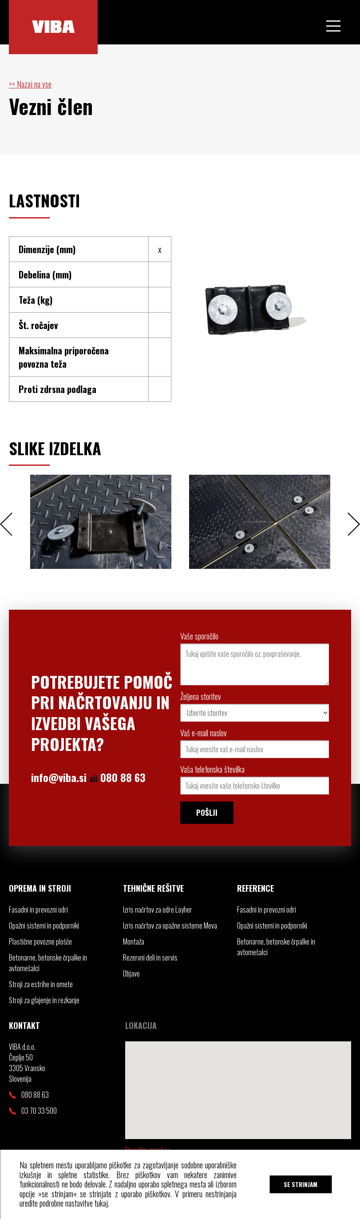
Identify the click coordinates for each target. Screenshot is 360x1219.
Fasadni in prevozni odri (38, 909)
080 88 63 (123, 777)
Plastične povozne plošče (40, 941)
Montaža (133, 941)
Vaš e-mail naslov (203, 733)
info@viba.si (59, 777)
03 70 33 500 (33, 1110)
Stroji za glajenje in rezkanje (44, 1000)
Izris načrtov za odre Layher (157, 909)
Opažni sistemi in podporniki (44, 925)
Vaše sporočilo (199, 636)
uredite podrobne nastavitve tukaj (64, 1203)
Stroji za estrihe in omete (41, 984)
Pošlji (207, 812)
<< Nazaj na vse (30, 84)
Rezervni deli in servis (150, 957)
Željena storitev (200, 696)
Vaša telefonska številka (212, 769)
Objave (131, 973)
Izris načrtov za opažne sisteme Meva (170, 925)
